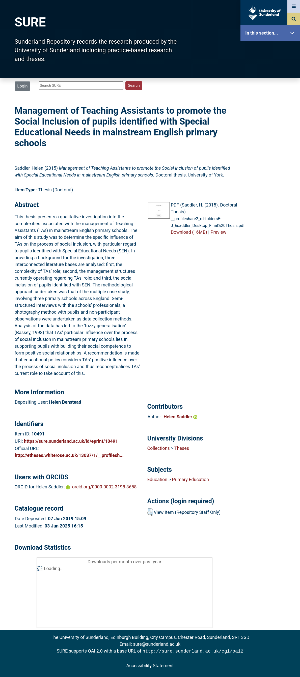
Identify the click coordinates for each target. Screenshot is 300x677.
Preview (218, 232)
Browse (271, 97)
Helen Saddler (180, 416)
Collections (158, 448)
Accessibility (271, 193)
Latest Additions (271, 129)
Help (271, 177)
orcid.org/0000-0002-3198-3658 (104, 486)
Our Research (271, 65)
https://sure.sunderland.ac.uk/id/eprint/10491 (71, 441)
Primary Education (190, 479)
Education (157, 479)
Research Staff (271, 161)
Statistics (271, 145)
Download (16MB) (189, 232)
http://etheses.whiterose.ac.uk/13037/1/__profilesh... (69, 455)
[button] (150, 512)
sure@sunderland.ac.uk (156, 644)
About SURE (271, 81)
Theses (181, 448)
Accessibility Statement (150, 665)
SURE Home (271, 49)
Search (271, 113)
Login (22, 86)
